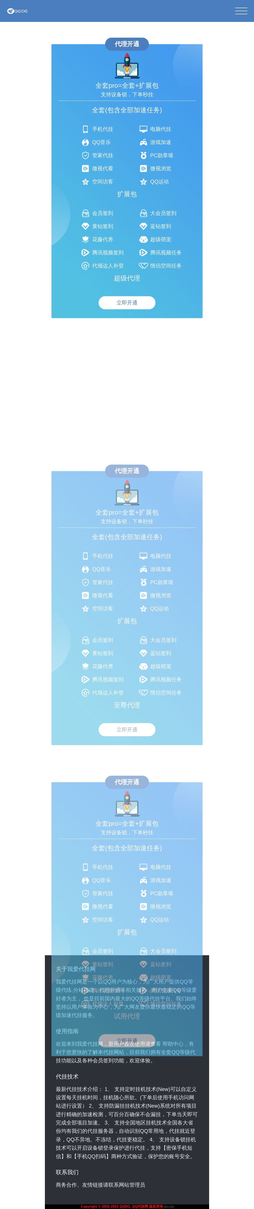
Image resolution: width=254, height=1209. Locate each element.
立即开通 (127, 331)
